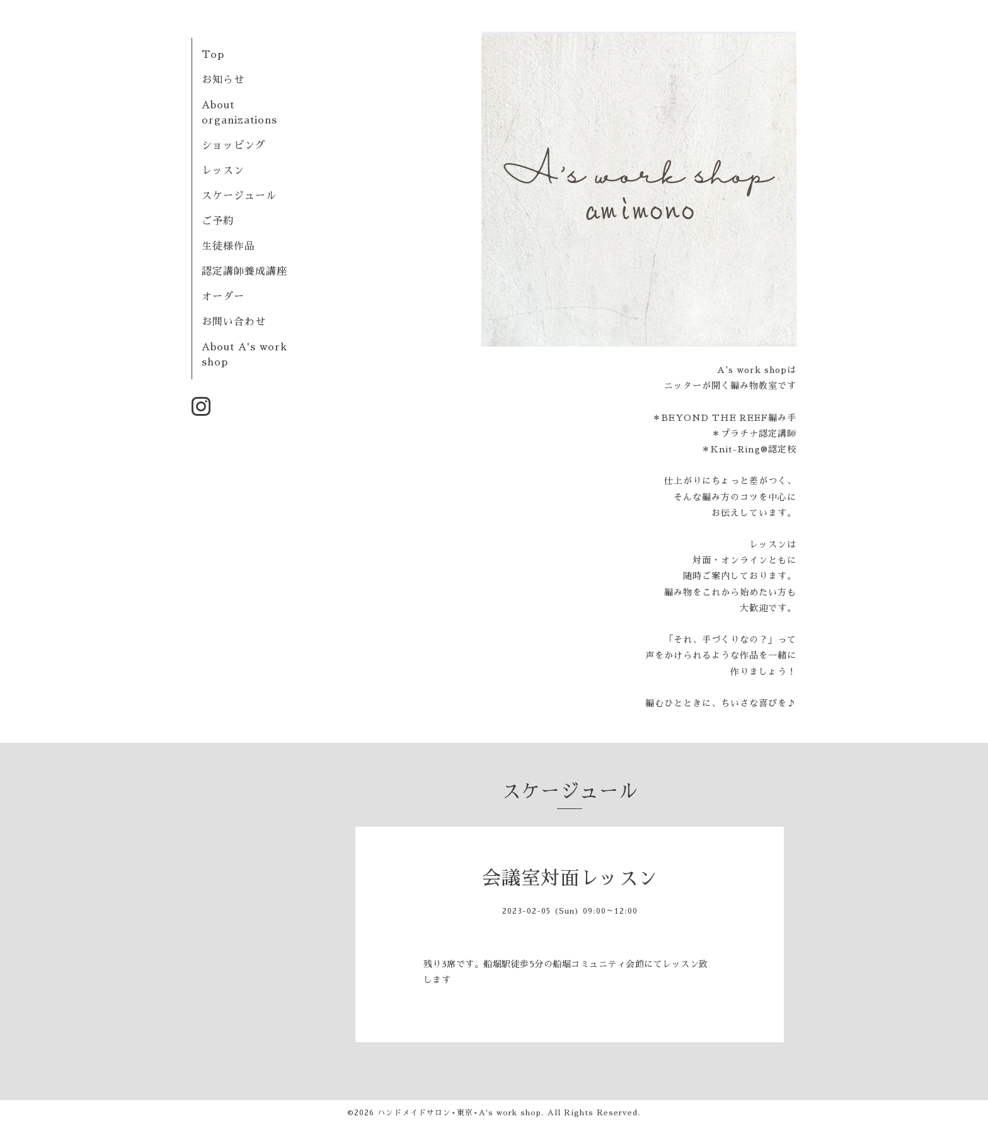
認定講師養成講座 (244, 272)
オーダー (223, 297)
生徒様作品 (228, 246)
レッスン (223, 171)
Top (213, 55)
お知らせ (223, 80)
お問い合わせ (234, 322)
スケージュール (239, 196)
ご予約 (218, 221)
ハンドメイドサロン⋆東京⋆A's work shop (459, 1113)
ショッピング (234, 146)
